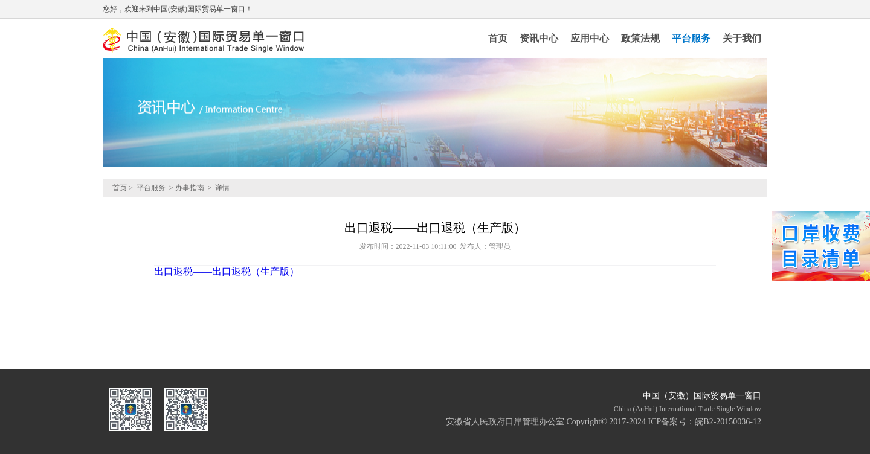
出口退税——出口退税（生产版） (226, 271)
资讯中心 (539, 38)
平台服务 (691, 38)
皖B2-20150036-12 (728, 421)
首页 (497, 38)
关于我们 (742, 38)
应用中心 (589, 38)
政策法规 (640, 38)
